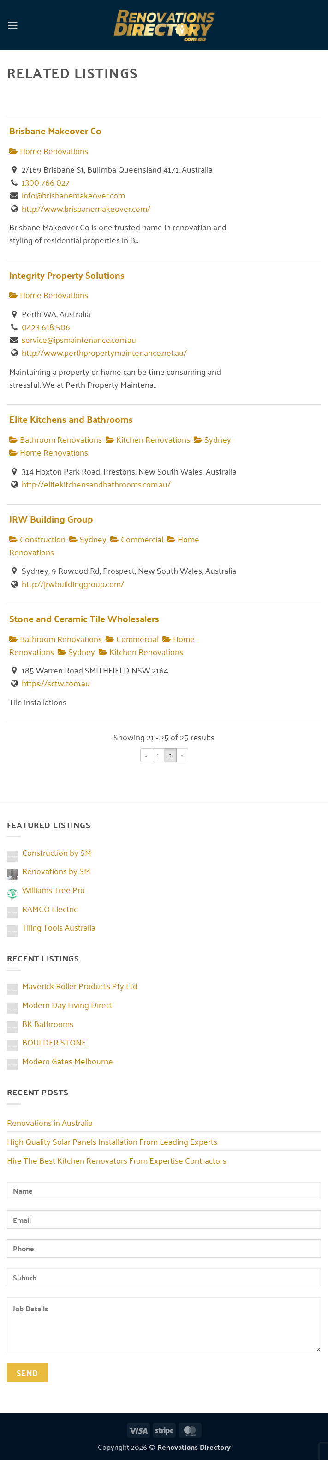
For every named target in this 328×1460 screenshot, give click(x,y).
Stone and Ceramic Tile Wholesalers (84, 618)
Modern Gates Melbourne (67, 1060)
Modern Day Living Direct (67, 1004)
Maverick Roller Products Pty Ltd (79, 985)
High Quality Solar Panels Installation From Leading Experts (112, 1141)
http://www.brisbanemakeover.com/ (86, 208)
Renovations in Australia (50, 1122)
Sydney (212, 439)
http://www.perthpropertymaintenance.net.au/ (104, 352)
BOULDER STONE (54, 1041)
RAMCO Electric (50, 908)
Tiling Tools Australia (58, 926)
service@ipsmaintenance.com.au (79, 339)
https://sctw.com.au (56, 682)
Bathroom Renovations (55, 439)
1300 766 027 (46, 181)
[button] (13, 25)
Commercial (136, 538)
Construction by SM (56, 852)
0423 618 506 (46, 326)
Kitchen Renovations (148, 439)
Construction (37, 538)
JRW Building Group (51, 518)
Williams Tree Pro (53, 889)
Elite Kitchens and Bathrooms (71, 418)
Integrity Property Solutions (67, 274)
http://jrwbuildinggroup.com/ (73, 583)
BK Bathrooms (47, 1023)
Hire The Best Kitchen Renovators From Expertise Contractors (117, 1160)
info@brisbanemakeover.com (73, 194)
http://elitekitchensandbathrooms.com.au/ (96, 483)
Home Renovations (48, 150)
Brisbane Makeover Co (55, 130)
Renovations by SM (56, 870)
